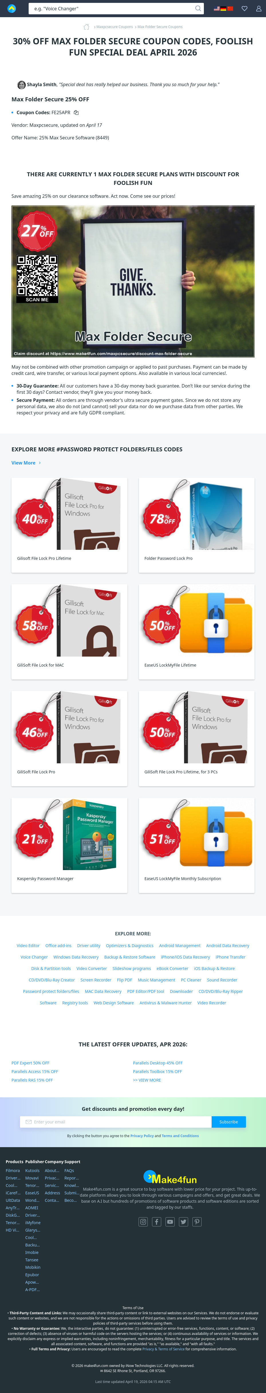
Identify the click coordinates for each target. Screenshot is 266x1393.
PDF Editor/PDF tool (145, 991)
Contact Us (52, 1200)
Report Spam (72, 1178)
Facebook (156, 1221)
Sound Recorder (222, 980)
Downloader (181, 991)
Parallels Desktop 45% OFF (158, 1063)
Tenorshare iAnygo (13, 1222)
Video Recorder (212, 1002)
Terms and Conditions (180, 1135)
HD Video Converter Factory (13, 1230)
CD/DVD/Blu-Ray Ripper (221, 991)
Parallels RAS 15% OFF (32, 1080)
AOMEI (31, 1207)
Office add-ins (59, 945)
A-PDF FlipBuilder (32, 1289)
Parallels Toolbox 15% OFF (157, 1071)
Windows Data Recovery (76, 957)
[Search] (198, 8)
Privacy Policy (142, 1135)
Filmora (13, 1170)
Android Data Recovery (227, 945)
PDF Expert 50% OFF (30, 1063)
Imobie (31, 1252)
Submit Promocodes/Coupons (72, 1193)
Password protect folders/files (51, 991)
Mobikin (32, 1267)
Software (48, 1002)
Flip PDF (124, 980)
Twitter (183, 1221)
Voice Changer (34, 957)
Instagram (143, 1221)
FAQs (69, 1170)
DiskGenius (13, 1215)
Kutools (32, 1170)
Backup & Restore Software (129, 957)
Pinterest (197, 1221)
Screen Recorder (95, 980)
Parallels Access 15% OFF (34, 1071)
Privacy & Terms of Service (163, 1349)
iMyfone (32, 1222)
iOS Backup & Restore (214, 968)
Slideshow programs (132, 968)
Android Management (179, 945)
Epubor (32, 1274)
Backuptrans (32, 1245)
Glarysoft (32, 1230)
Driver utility (89, 945)
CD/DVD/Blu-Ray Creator (52, 980)
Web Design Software (114, 1002)
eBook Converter (172, 968)
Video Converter (91, 968)
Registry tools (75, 1002)
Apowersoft (32, 1282)
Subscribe (229, 1122)
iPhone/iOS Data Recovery (185, 957)
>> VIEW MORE (147, 1080)
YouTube (170, 1221)
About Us (52, 1170)
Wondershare (32, 1200)
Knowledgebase (72, 1185)
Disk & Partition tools (51, 968)
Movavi (32, 1178)
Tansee (31, 1259)
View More (23, 463)
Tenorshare (32, 1185)
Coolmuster (13, 1185)
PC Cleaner (191, 980)
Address (52, 1193)
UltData (13, 1200)
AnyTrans (13, 1207)
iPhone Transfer (230, 957)
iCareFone (13, 1193)
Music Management (156, 980)
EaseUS (32, 1193)
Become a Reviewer (72, 1200)
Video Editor (28, 945)
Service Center (52, 1185)
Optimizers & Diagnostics (129, 945)
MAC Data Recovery (103, 991)
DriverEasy (13, 1178)
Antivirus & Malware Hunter (165, 1002)
